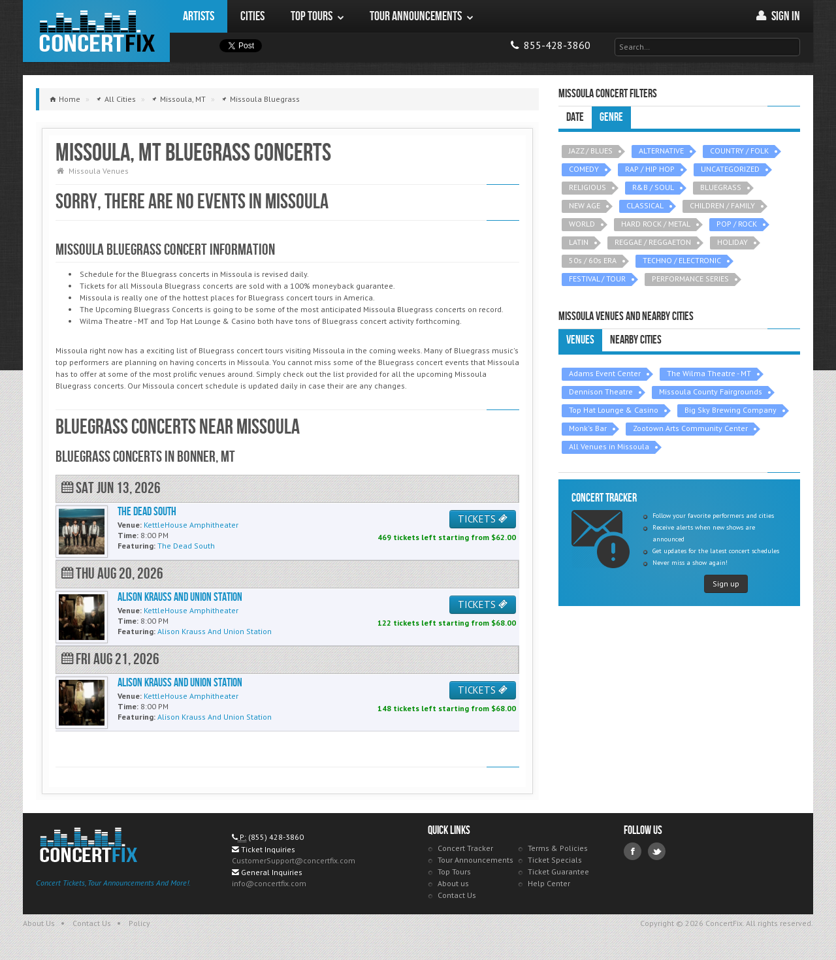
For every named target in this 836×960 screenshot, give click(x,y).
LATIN (578, 242)
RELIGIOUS (587, 187)
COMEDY (584, 169)
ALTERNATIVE (661, 150)
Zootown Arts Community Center (690, 428)
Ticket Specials (555, 860)
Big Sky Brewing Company (730, 410)
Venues (580, 340)
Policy (139, 923)
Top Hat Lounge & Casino (613, 410)
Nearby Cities (636, 340)
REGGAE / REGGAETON (653, 242)
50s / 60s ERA (593, 260)
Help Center (549, 883)
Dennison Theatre (601, 391)
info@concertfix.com (269, 883)
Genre (611, 117)
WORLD (582, 224)
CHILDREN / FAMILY (722, 205)
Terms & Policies (558, 848)
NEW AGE (584, 205)
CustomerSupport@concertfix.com (293, 860)
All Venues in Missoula (609, 446)
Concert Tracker (465, 848)
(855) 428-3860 (276, 837)
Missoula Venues (99, 171)
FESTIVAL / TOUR (597, 278)
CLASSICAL (645, 205)
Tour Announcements (475, 860)
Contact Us (457, 895)
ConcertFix (96, 31)
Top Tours (454, 871)
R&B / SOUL (653, 187)
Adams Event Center (605, 373)
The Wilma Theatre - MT (709, 373)
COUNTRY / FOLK (739, 150)
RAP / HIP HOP (650, 169)
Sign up (726, 583)
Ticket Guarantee (558, 871)
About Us (39, 923)
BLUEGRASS (720, 187)
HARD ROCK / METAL (655, 224)
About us (453, 883)
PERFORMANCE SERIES (690, 278)
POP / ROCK (736, 224)
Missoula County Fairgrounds (710, 391)
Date (575, 117)
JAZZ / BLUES (591, 150)
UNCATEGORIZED (730, 169)
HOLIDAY (732, 242)
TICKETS (482, 519)
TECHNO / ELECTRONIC (682, 260)
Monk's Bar (588, 428)
